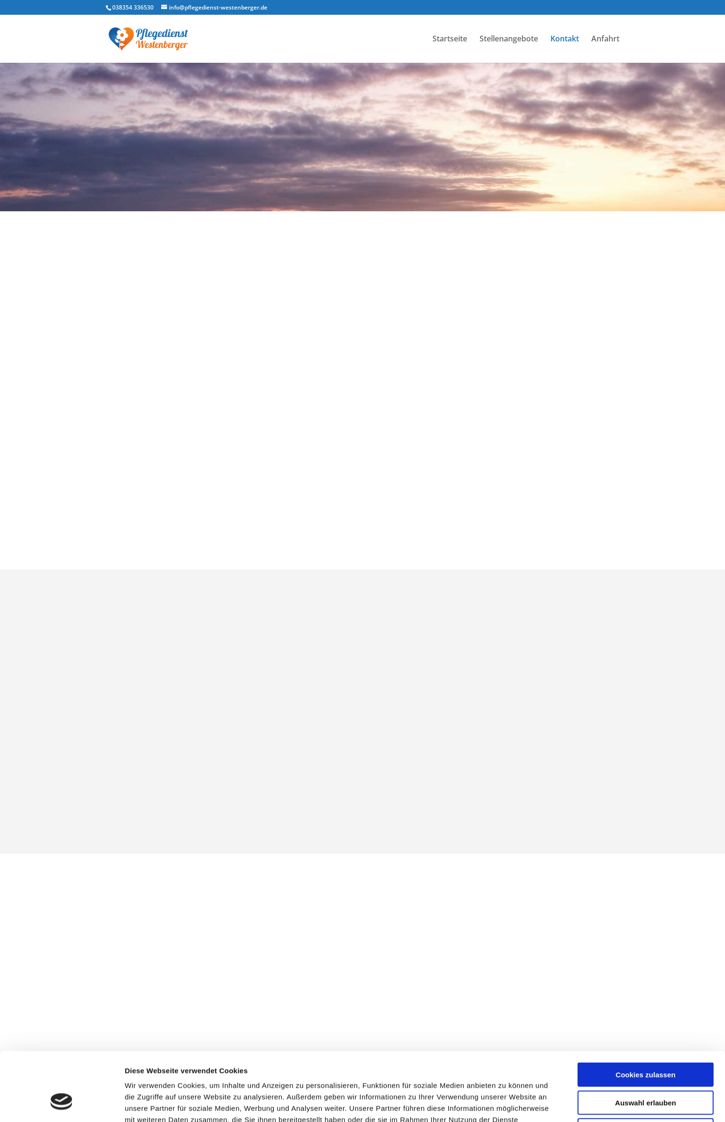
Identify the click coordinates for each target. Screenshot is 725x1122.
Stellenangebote (509, 39)
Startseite (449, 39)
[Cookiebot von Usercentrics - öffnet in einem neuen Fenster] (61, 1103)
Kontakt (564, 39)
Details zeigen (506, 1103)
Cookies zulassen (646, 1016)
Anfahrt (605, 39)
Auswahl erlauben (645, 1044)
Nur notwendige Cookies (645, 1071)
